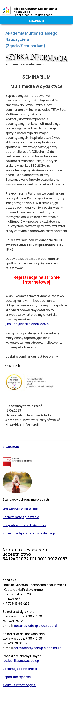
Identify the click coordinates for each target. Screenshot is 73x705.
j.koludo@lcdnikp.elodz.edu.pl (27, 324)
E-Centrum (11, 447)
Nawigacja (36, 20)
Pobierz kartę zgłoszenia (21, 517)
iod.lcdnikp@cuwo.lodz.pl (21, 660)
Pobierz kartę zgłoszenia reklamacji (29, 533)
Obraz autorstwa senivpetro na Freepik (20, 508)
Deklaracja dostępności (20, 669)
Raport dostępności (17, 677)
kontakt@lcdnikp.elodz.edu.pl (35, 625)
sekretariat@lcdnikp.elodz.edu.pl (37, 648)
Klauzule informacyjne (19, 685)
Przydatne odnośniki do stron (24, 525)
